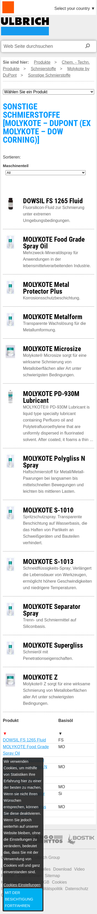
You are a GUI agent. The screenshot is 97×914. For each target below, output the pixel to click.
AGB (45, 882)
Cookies (59, 882)
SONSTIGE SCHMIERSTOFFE (25, 26)
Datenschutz (76, 888)
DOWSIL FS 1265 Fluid (24, 740)
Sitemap (52, 875)
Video (79, 869)
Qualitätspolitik (49, 888)
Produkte (42, 62)
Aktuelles (42, 869)
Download (62, 869)
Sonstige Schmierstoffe (49, 75)
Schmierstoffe (43, 69)
